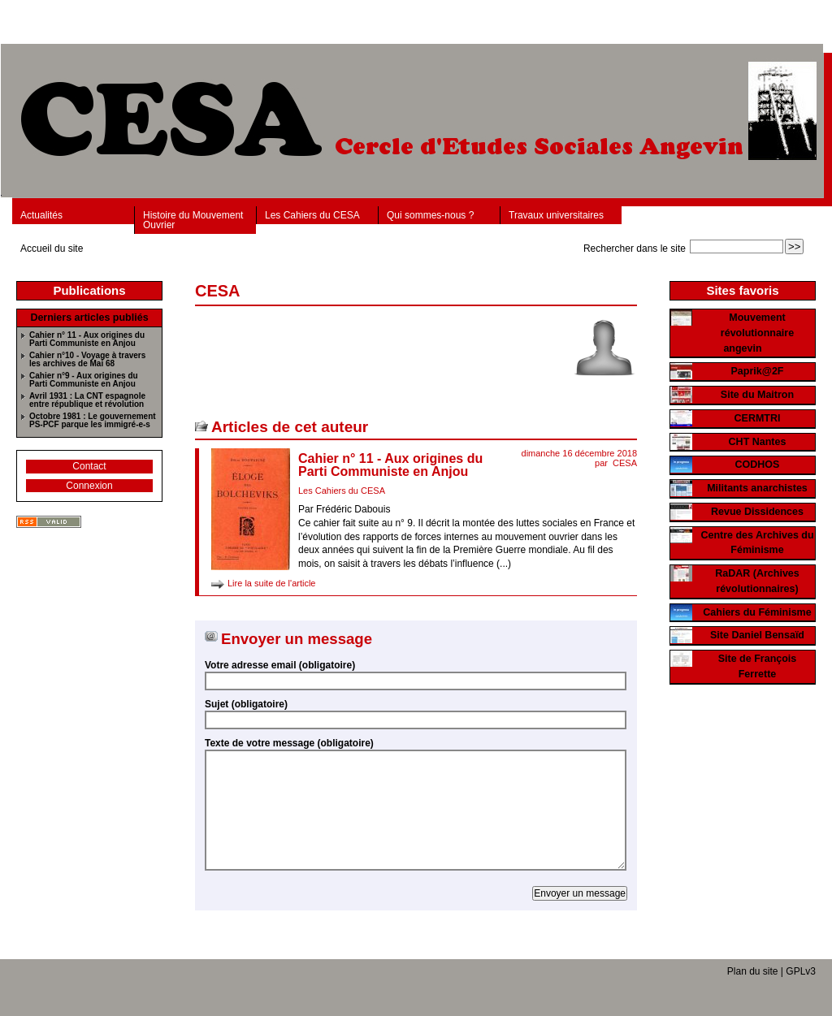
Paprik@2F (757, 371)
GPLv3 (801, 971)
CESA (625, 463)
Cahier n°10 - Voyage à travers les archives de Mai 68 (87, 360)
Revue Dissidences (757, 511)
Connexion (89, 485)
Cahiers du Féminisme (757, 612)
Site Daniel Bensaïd (757, 635)
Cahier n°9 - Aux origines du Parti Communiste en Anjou (83, 380)
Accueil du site (51, 248)
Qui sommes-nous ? (430, 215)
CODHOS (757, 464)
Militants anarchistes (757, 488)
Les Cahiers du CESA (312, 215)
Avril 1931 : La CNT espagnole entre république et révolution (87, 400)
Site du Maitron (757, 394)
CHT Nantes (757, 441)
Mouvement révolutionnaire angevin (757, 333)
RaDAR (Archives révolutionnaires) (757, 581)
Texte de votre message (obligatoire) (289, 743)
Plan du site (752, 971)
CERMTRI (757, 418)
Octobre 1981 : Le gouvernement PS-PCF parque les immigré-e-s (92, 421)
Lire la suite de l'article (272, 583)
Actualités (41, 215)
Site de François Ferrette (757, 666)
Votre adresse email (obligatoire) (280, 665)
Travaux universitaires (556, 215)
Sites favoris (742, 290)
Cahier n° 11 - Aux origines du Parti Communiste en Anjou (390, 465)
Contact (89, 466)
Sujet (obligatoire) (246, 704)
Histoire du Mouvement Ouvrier (193, 220)
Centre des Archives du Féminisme (756, 543)
